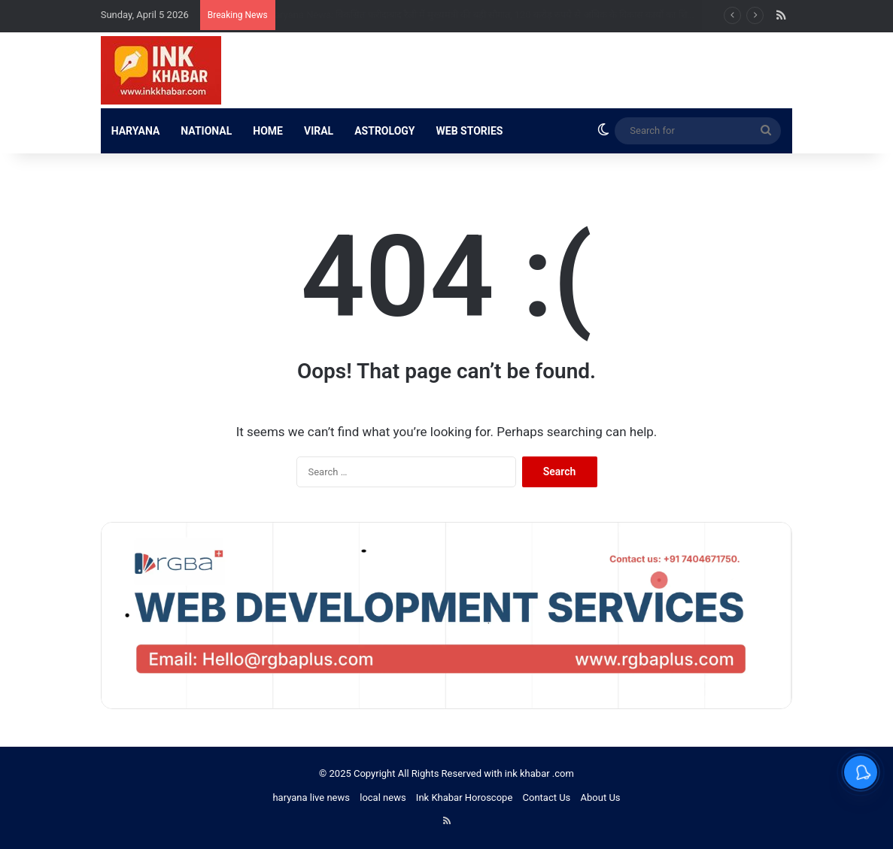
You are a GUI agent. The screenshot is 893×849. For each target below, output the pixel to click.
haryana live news (311, 797)
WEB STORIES (469, 131)
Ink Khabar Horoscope (464, 797)
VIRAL (318, 131)
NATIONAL (206, 131)
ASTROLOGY (384, 131)
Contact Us (547, 797)
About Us (601, 797)
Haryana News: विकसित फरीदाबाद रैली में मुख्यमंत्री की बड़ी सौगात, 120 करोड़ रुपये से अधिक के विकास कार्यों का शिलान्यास (506, 14)
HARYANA (135, 131)
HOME (268, 131)
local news (382, 797)
